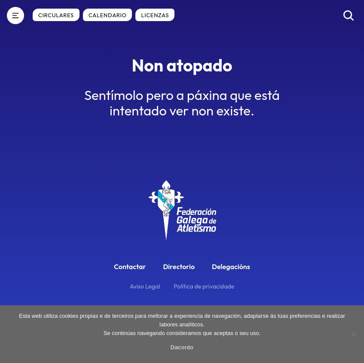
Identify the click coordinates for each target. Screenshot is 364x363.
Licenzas (155, 15)
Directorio (179, 266)
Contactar (130, 266)
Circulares (56, 15)
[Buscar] (348, 15)
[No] (353, 334)
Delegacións (231, 266)
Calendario (107, 15)
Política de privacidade (204, 286)
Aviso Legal (145, 286)
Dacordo (182, 347)
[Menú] (15, 15)
